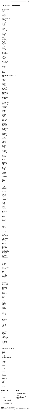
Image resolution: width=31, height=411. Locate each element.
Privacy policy (13, 407)
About (5, 407)
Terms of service (10, 407)
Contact (7, 407)
